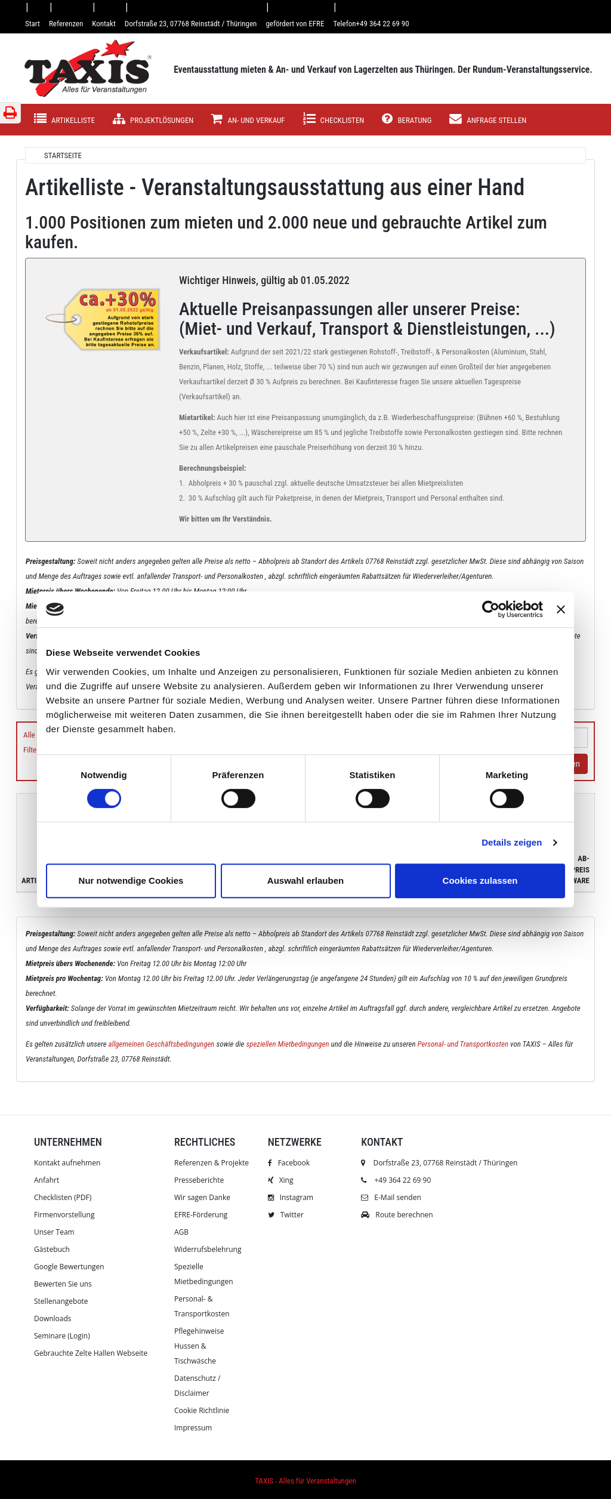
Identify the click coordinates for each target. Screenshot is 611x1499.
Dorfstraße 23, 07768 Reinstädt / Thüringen (439, 1163)
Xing (281, 1180)
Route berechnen (397, 1215)
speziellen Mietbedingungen (287, 1044)
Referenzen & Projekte (211, 1163)
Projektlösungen (153, 119)
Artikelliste (64, 119)
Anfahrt (46, 1180)
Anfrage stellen (487, 119)
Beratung (406, 119)
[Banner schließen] (561, 609)
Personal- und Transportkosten (463, 1044)
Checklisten (334, 119)
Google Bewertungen (69, 1266)
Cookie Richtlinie (201, 1410)
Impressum (193, 1428)
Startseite (63, 155)
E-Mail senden (391, 1197)
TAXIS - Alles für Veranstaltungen (305, 1480)
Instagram (291, 1197)
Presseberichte (199, 1180)
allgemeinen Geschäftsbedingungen (162, 1044)
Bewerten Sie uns (63, 1284)
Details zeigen (512, 842)
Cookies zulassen (480, 880)
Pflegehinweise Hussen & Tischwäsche (199, 1346)
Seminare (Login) (62, 1336)
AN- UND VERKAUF (248, 119)
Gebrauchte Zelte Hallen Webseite (90, 1353)
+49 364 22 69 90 (402, 1180)
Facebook (289, 1163)
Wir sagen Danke (202, 1197)
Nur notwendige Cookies (131, 880)
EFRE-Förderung (200, 1215)
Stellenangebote (61, 1301)
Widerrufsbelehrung (207, 1249)
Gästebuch (52, 1249)
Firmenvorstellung (64, 1215)
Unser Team (54, 1232)
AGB (181, 1232)
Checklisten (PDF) (62, 1197)
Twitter (286, 1215)
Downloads (53, 1318)
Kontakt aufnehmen (67, 1163)
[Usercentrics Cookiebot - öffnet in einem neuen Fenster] (491, 609)
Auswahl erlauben (305, 880)
